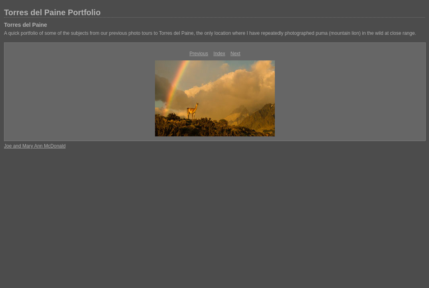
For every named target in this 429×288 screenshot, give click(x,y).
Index (219, 53)
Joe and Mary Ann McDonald (35, 146)
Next (235, 53)
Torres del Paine (25, 25)
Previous (198, 53)
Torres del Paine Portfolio (52, 12)
